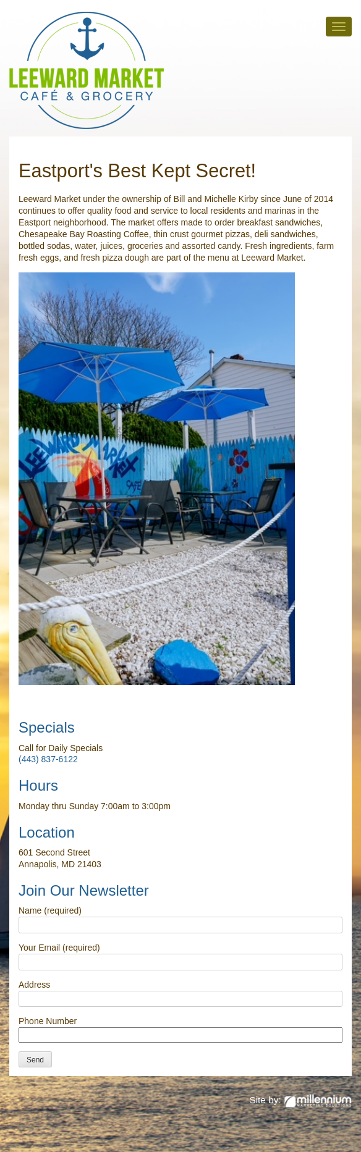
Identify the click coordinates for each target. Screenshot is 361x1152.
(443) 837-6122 (48, 759)
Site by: (300, 1100)
